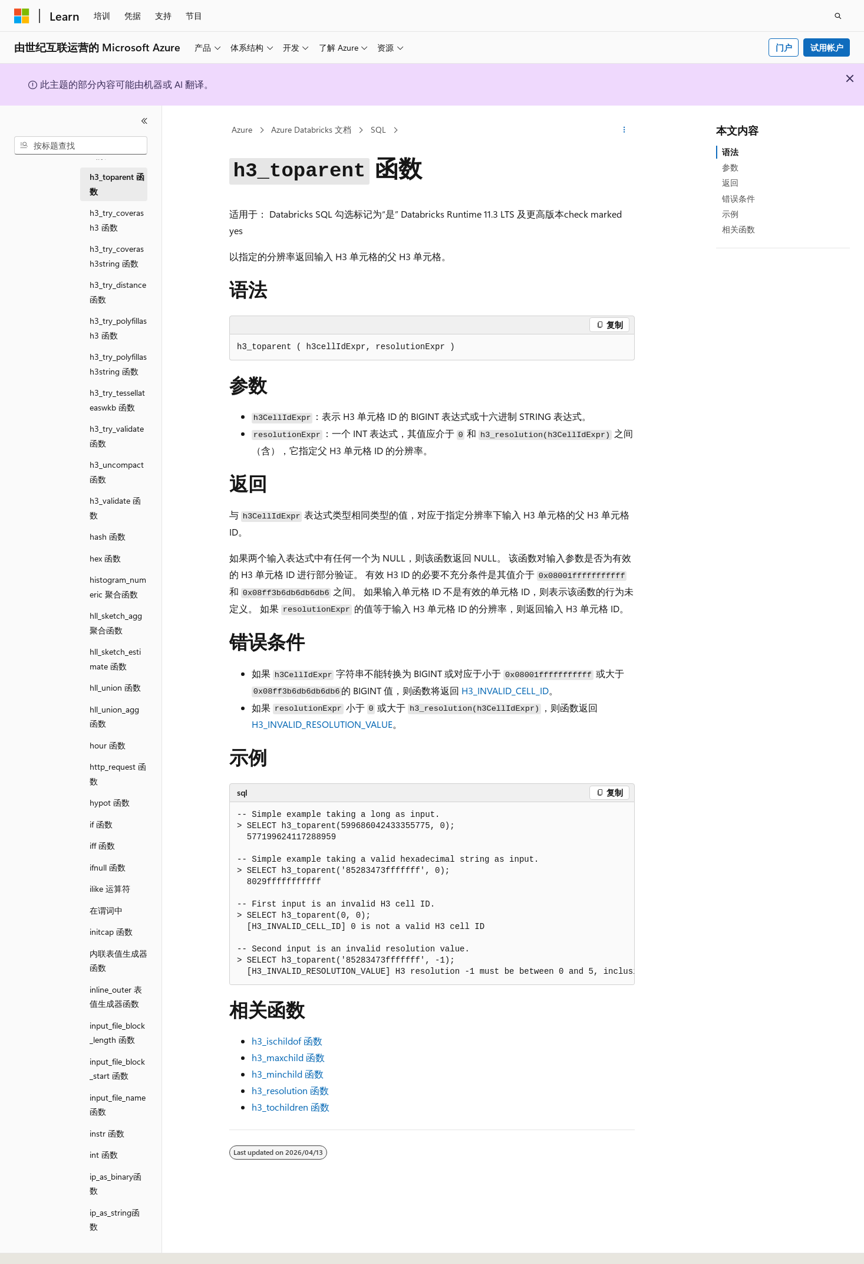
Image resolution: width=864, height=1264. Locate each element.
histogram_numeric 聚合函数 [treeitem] (118, 587)
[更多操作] (624, 130)
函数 (287, 1041)
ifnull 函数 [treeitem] (108, 867)
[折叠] (144, 121)
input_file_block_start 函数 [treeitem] (117, 1069)
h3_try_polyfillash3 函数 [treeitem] (118, 328)
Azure (242, 129)
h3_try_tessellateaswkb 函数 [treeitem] (117, 400)
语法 (730, 151)
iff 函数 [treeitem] (102, 845)
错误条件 (738, 198)
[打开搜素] (838, 16)
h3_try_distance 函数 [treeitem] (118, 292)
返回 (730, 182)
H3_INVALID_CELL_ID (505, 690)
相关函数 (738, 229)
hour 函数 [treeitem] (108, 745)
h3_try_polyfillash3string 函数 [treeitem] (118, 364)
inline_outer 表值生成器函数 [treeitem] (116, 997)
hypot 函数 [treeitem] (110, 802)
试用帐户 (826, 47)
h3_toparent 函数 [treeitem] (117, 184)
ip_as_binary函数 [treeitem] (115, 1184)
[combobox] (80, 145)
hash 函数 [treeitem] (108, 536)
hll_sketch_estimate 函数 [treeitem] (115, 659)
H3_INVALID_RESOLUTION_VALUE (322, 724)
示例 (730, 213)
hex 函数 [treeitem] (105, 558)
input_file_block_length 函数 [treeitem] (117, 1033)
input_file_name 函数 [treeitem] (118, 1105)
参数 (730, 167)
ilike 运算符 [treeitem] (110, 888)
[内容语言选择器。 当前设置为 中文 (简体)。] (46, 1244)
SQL (378, 129)
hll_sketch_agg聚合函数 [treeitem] (116, 623)
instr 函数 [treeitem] (107, 1133)
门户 (784, 47)
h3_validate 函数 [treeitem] (115, 508)
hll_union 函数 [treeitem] (115, 687)
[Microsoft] (21, 16)
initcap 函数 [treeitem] (111, 931)
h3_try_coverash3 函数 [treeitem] (117, 220)
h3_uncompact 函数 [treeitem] (117, 472)
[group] (432, 893)
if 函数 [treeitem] (101, 824)
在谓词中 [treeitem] (106, 910)
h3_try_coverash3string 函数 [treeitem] (117, 256)
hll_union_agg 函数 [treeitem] (114, 717)
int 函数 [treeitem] (104, 1154)
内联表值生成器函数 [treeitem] (118, 961)
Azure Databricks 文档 (311, 129)
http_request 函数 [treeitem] (118, 774)
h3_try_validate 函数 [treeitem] (117, 436)
